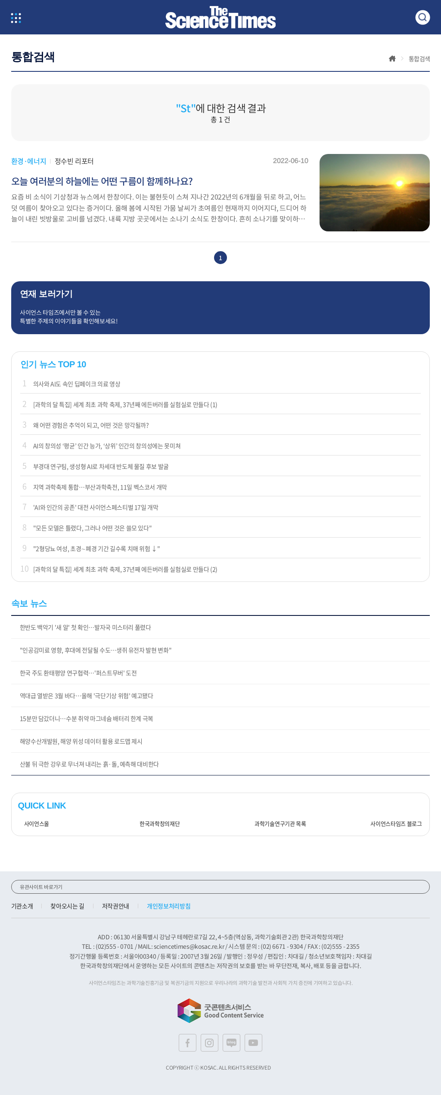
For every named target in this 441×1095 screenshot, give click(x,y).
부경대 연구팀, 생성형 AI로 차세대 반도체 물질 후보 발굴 (101, 466)
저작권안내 (115, 905)
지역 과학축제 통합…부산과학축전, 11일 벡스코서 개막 (100, 487)
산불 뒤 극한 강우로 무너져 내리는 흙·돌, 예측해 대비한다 (89, 764)
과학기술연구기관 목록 (277, 823)
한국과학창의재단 (157, 823)
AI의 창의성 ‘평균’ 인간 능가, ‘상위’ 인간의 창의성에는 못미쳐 (107, 445)
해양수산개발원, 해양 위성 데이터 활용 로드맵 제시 (81, 741)
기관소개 (22, 905)
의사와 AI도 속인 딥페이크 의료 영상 (77, 383)
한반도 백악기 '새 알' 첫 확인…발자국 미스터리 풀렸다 (85, 627)
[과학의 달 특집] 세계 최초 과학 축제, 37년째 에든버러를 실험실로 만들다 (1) (125, 404)
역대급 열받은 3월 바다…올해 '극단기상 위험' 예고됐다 (86, 695)
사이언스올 (33, 823)
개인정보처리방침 (168, 905)
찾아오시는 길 (67, 905)
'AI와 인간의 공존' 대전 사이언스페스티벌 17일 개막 (95, 507)
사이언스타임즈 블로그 (393, 823)
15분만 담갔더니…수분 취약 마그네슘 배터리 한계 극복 (87, 718)
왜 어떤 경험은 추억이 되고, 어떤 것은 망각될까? (91, 425)
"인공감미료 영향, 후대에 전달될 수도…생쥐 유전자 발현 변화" (96, 650)
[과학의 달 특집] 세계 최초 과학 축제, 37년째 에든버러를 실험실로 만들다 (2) (125, 569)
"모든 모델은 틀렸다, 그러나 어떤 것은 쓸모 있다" (92, 527)
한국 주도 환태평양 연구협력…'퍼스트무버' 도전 (78, 672)
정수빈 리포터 (74, 161)
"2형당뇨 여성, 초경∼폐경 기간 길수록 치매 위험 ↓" (96, 548)
